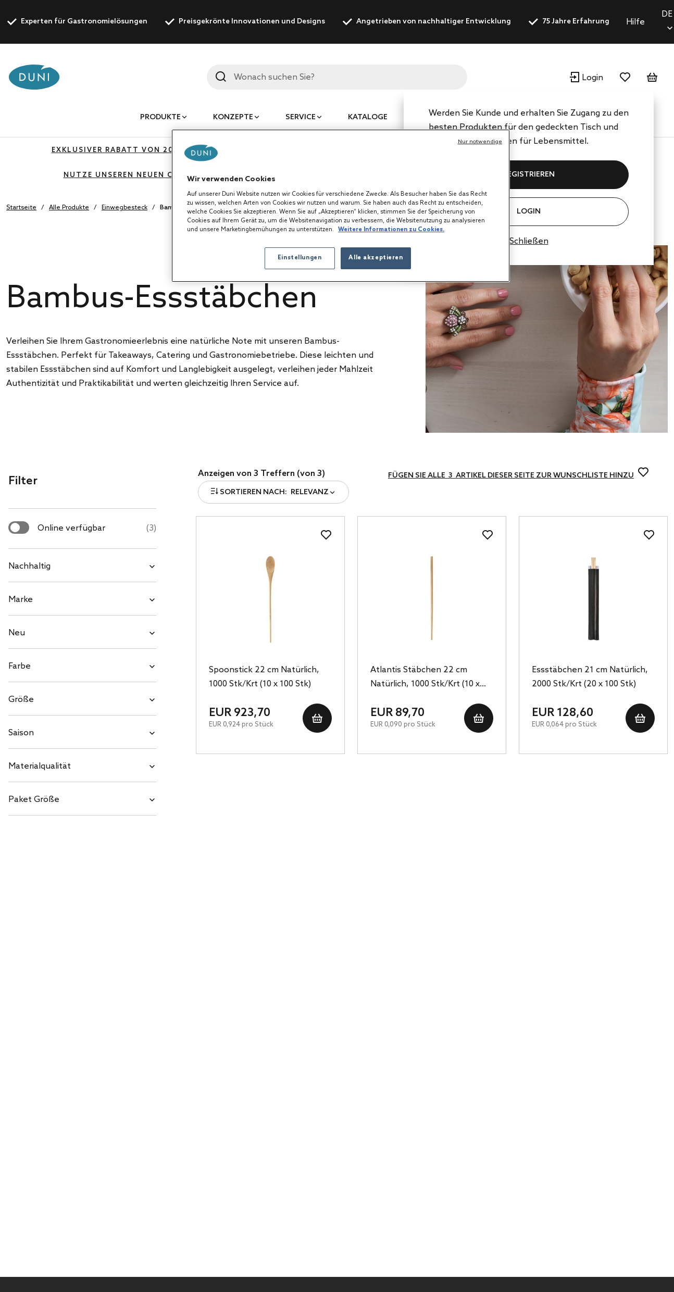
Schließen (528, 241)
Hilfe (635, 22)
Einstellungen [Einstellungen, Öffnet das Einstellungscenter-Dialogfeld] (299, 257)
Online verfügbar (97, 528)
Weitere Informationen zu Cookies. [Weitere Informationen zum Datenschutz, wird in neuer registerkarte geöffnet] (391, 229)
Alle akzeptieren (375, 257)
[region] (340, 205)
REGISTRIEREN (529, 174)
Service (300, 117)
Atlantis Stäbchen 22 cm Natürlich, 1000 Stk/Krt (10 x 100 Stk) (425, 678)
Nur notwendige (480, 142)
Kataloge (368, 117)
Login (529, 211)
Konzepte (233, 117)
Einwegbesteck (124, 207)
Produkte (160, 117)
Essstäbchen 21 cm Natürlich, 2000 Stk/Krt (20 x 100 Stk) (590, 677)
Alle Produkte (69, 207)
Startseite (21, 207)
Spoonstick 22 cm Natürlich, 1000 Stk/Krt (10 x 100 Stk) (264, 677)
